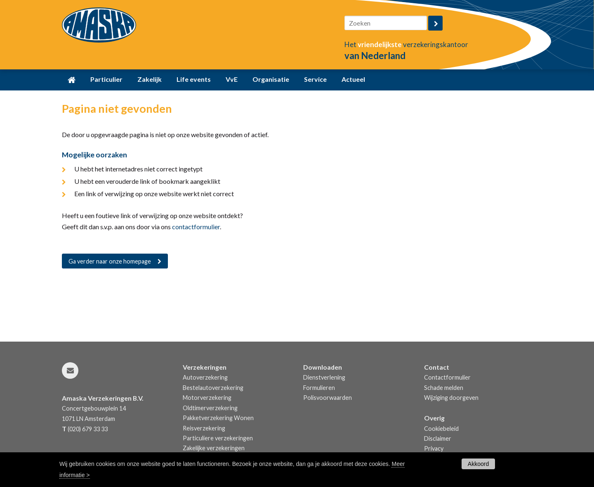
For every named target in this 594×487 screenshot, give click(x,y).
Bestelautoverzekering (213, 387)
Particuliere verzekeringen (218, 438)
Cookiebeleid (441, 428)
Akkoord (478, 464)
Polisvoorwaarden (327, 397)
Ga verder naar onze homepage (109, 261)
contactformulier (196, 226)
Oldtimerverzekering (210, 407)
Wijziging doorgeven (451, 397)
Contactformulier (447, 377)
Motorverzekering (207, 397)
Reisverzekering (204, 428)
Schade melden (443, 387)
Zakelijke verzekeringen (214, 447)
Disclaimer (437, 438)
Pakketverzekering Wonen (218, 417)
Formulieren (319, 387)
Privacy (433, 448)
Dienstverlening (324, 377)
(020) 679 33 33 (88, 428)
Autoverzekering (205, 377)
